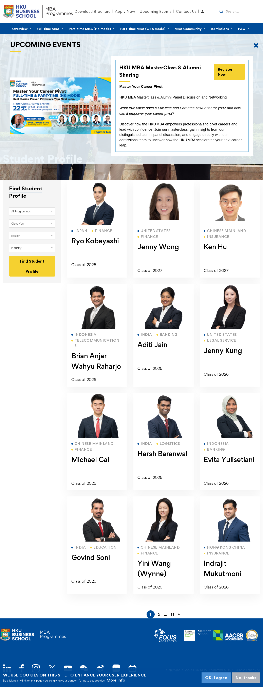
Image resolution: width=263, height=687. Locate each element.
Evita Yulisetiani (229, 459)
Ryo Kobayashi (95, 240)
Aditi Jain (152, 344)
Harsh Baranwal (162, 453)
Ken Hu (215, 246)
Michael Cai (90, 459)
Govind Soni (90, 557)
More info (116, 680)
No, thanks (246, 677)
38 (172, 614)
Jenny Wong (158, 246)
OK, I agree (216, 677)
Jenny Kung (223, 350)
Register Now (225, 71)
